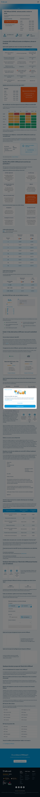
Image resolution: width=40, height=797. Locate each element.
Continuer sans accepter (8, 389)
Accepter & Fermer (20, 406)
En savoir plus (20, 403)
